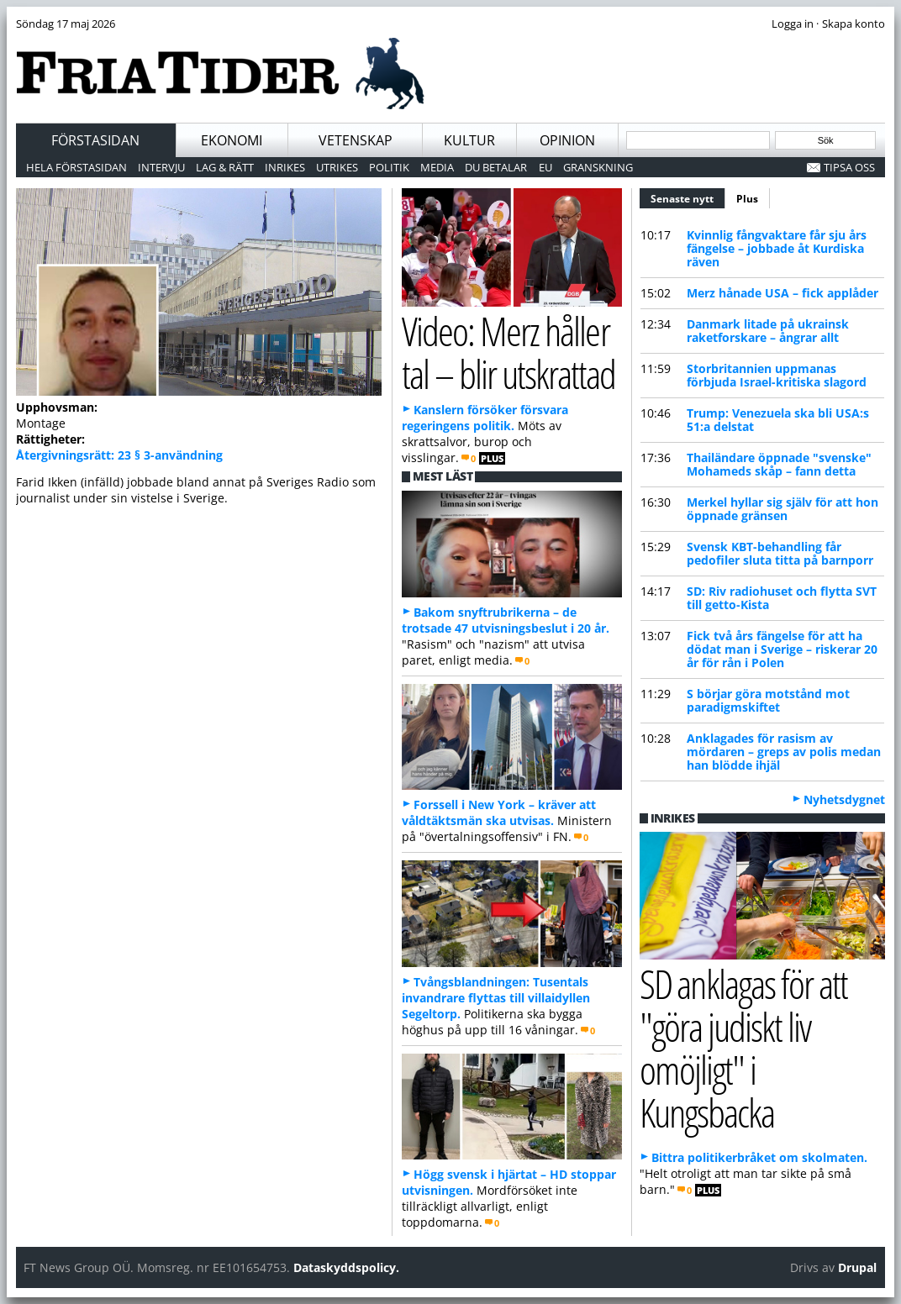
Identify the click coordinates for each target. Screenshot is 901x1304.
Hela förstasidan (76, 167)
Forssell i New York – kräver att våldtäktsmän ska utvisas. (499, 812)
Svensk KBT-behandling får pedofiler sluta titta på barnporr (780, 553)
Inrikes (285, 167)
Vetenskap (356, 140)
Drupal (857, 1267)
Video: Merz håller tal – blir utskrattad (508, 352)
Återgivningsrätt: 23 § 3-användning (119, 455)
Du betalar (496, 167)
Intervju (161, 167)
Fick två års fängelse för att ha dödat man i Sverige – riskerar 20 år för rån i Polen (782, 649)
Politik (389, 167)
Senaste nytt (688, 196)
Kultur (469, 140)
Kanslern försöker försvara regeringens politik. (485, 418)
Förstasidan (95, 140)
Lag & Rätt (225, 167)
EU (545, 167)
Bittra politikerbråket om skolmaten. (759, 1157)
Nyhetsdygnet (844, 799)
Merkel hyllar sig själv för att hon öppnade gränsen (782, 508)
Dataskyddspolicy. (346, 1267)
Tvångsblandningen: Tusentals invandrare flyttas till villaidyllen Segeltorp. (496, 998)
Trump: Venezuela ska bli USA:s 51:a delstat (778, 419)
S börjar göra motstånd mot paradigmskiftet (768, 700)
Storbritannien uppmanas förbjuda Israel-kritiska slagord (777, 375)
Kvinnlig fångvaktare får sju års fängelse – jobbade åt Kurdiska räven (777, 248)
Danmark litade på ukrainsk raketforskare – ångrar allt (768, 330)
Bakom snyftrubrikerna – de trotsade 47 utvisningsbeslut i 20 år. (505, 620)
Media (437, 167)
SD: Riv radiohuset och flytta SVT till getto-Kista (782, 598)
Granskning (598, 167)
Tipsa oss (849, 167)
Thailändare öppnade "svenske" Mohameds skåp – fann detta (779, 464)
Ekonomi (231, 140)
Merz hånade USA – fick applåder (782, 293)
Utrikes (337, 167)
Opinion (567, 140)
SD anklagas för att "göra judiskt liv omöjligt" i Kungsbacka (743, 1047)
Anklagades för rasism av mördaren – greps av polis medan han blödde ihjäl (784, 751)
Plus (747, 198)
